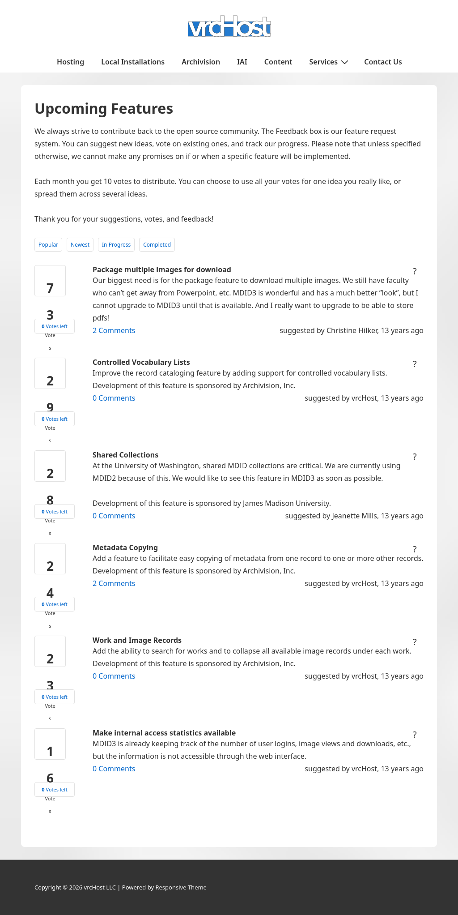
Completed (157, 244)
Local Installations (133, 62)
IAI (242, 62)
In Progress (116, 244)
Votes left (54, 326)
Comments (114, 330)
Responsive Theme (181, 887)
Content (278, 62)
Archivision (201, 62)
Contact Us (383, 62)
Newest (80, 244)
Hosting (70, 62)
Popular (48, 244)
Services (330, 61)
